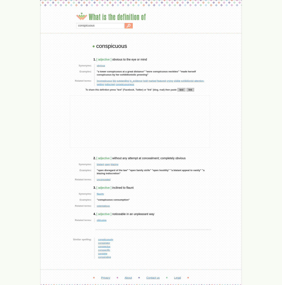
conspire (102, 253)
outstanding (123, 80)
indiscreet (110, 84)
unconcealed (103, 179)
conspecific (104, 250)
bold (145, 80)
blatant (100, 164)
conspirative (104, 257)
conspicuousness (125, 84)
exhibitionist (187, 80)
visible (177, 80)
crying (170, 80)
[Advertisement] (54, 98)
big (114, 80)
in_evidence (136, 80)
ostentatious (103, 205)
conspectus (104, 246)
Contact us (153, 277)
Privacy (105, 277)
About (128, 277)
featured (161, 80)
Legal (177, 277)
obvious (101, 65)
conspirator (104, 243)
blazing (114, 164)
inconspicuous (104, 80)
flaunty (100, 193)
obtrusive (102, 220)
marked (152, 80)
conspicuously (105, 239)
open (107, 164)
